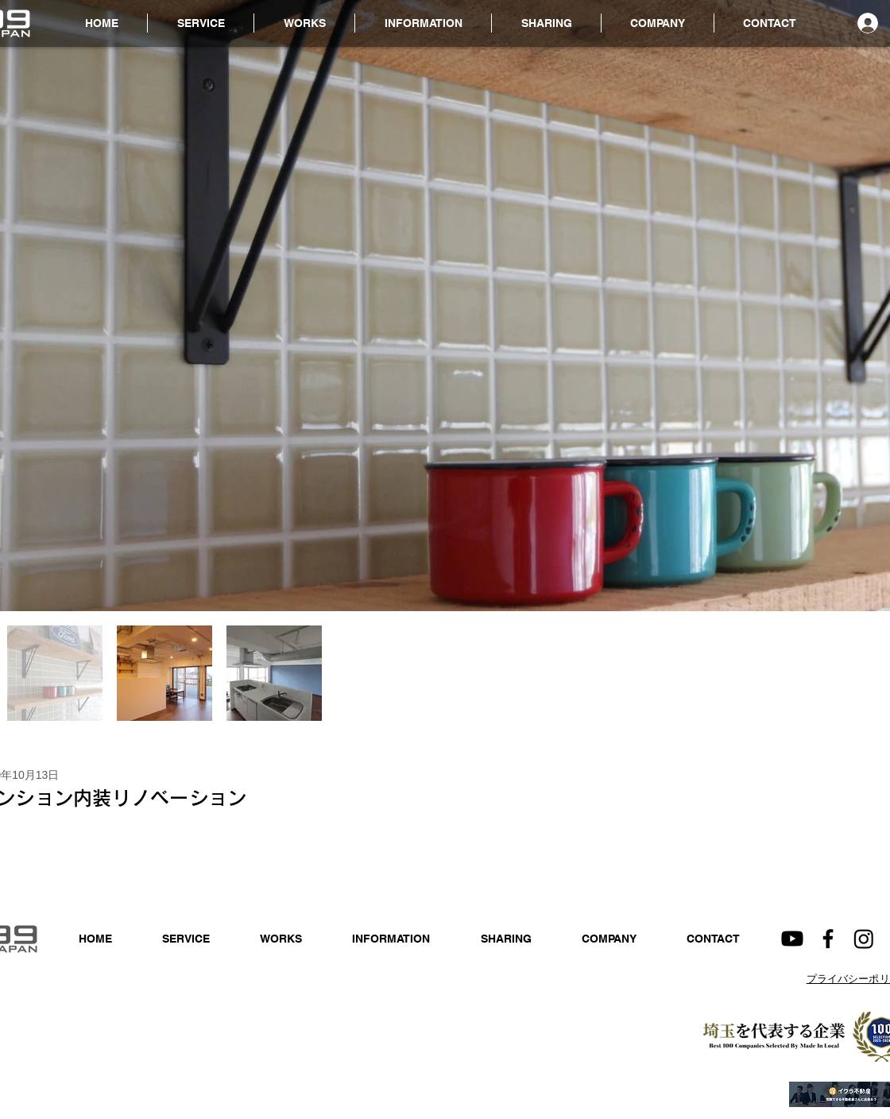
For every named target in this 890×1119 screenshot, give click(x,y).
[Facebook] (828, 938)
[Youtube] (792, 938)
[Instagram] (863, 938)
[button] (423, 23)
